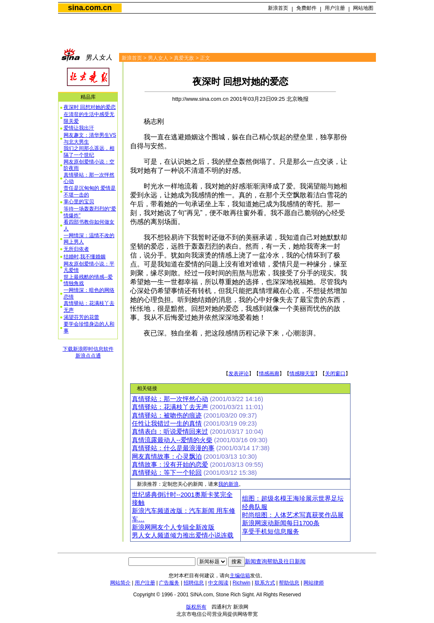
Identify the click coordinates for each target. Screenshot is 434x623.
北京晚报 (298, 99)
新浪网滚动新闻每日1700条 (281, 523)
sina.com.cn (89, 7)
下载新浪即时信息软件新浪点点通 (88, 352)
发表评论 (238, 374)
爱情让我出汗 (79, 128)
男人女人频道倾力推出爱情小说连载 (183, 535)
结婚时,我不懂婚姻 (85, 257)
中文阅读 (218, 583)
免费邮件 (306, 8)
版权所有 (196, 607)
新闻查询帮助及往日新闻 (275, 561)
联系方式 (265, 583)
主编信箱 (240, 576)
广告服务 (169, 583)
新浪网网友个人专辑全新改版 (173, 527)
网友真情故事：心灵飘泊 (167, 456)
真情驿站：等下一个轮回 (167, 472)
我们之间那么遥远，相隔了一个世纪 (89, 151)
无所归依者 (76, 249)
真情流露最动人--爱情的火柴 (172, 440)
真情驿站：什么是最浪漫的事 (173, 448)
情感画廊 (269, 374)
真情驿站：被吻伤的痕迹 (167, 415)
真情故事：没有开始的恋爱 (170, 464)
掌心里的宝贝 (79, 202)
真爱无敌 (184, 58)
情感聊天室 (302, 374)
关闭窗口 (335, 374)
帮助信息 (289, 583)
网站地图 (363, 8)
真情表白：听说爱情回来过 (170, 431)
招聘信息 (194, 583)
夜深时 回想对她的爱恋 (90, 107)
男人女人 (158, 58)
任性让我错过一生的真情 (167, 423)
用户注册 (335, 8)
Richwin (241, 583)
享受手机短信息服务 (270, 531)
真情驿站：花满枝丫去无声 (170, 407)
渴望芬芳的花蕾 (81, 317)
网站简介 (120, 583)
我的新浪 (228, 484)
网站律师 (313, 583)
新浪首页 (278, 8)
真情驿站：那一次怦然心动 (170, 399)
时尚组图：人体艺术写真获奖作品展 (293, 515)
